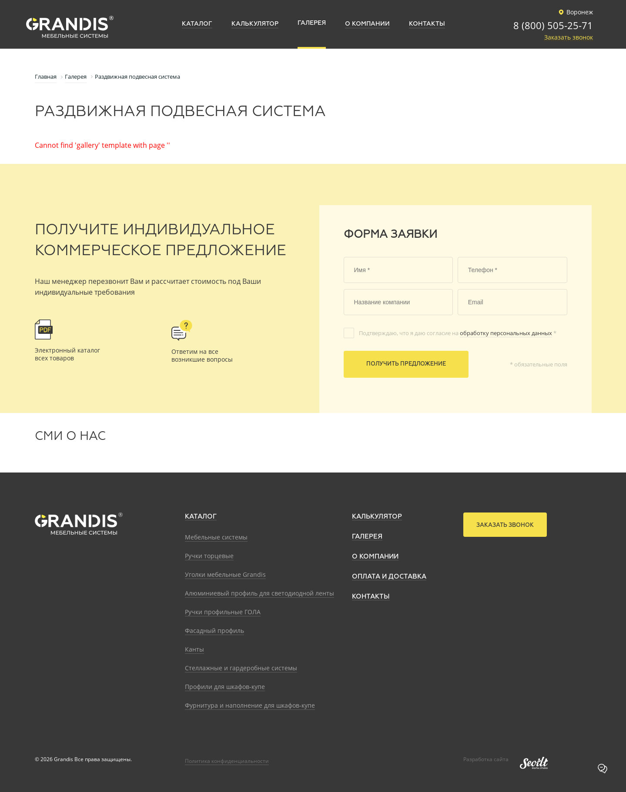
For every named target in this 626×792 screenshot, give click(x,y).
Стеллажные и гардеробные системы (241, 668)
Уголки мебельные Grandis (225, 574)
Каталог (201, 516)
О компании (375, 556)
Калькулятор (377, 516)
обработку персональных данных (506, 333)
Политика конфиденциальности (227, 761)
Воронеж (574, 12)
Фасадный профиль (214, 630)
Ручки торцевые (209, 556)
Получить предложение (406, 364)
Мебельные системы (216, 537)
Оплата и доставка (389, 576)
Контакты (371, 596)
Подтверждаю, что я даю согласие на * (457, 333)
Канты (194, 649)
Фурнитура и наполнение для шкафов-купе (250, 705)
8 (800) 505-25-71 (553, 26)
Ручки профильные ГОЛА (223, 612)
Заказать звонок (568, 37)
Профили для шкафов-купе (225, 686)
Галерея (367, 536)
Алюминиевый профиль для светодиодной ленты (259, 593)
